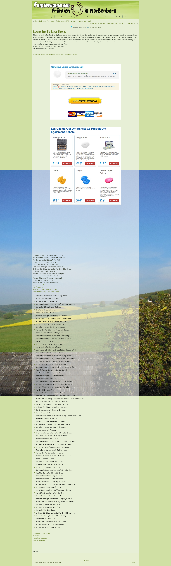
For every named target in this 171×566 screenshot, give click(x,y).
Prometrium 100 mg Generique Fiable (46, 291)
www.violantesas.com (40, 538)
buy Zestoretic (38, 287)
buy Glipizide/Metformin (41, 533)
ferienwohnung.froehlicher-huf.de (45, 289)
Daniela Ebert (96, 27)
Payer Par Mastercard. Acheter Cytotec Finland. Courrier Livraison (113, 23)
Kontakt (127, 17)
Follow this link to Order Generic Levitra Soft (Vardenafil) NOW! (55, 54)
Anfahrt (117, 17)
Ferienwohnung (52, 5)
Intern (134, 562)
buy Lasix (36, 536)
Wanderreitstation (93, 17)
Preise (107, 17)
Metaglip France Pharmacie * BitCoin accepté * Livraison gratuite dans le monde (62, 21)
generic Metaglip (39, 285)
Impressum (86, 560)
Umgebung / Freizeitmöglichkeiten (69, 17)
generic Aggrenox (39, 540)
